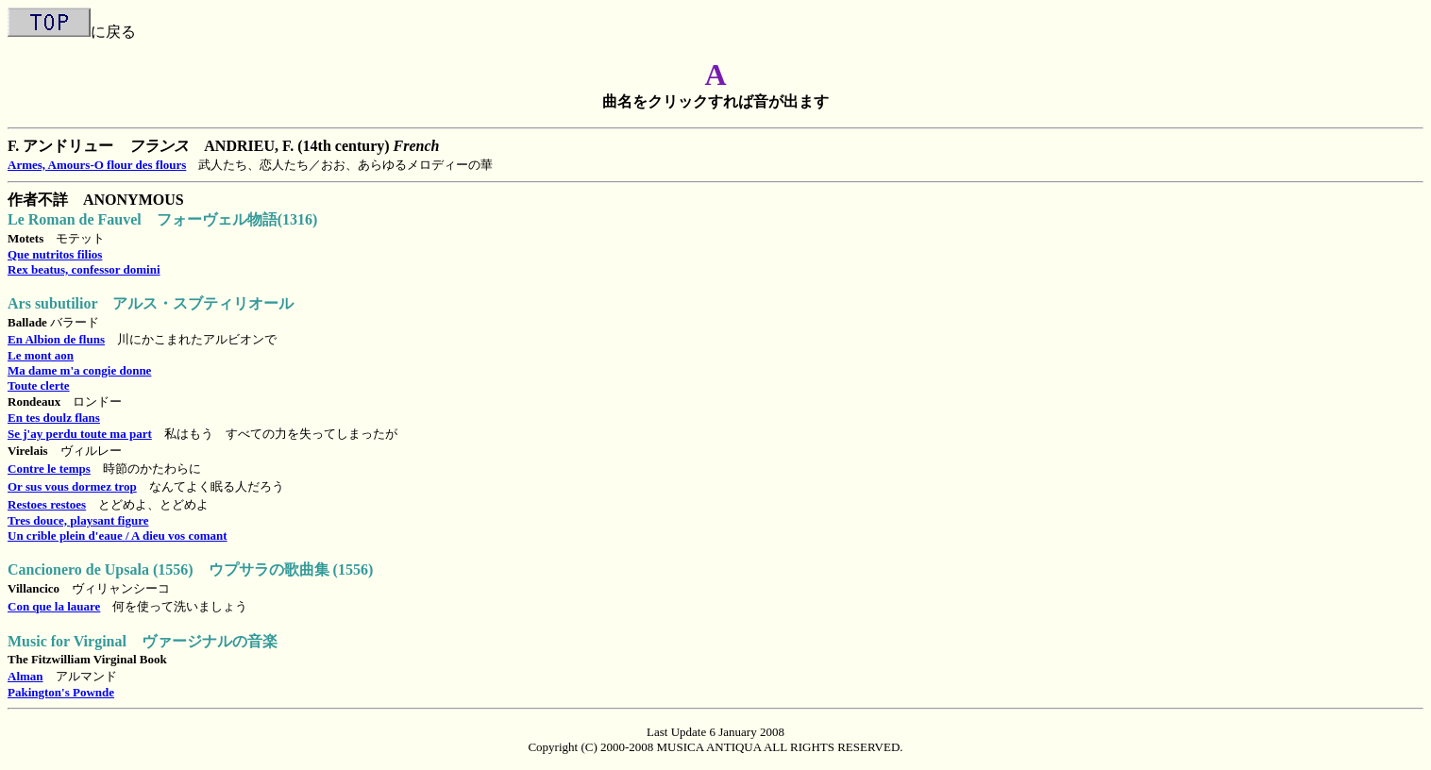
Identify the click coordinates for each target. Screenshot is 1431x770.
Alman (25, 676)
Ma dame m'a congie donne (79, 370)
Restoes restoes (47, 504)
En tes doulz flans (54, 417)
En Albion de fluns (56, 339)
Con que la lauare (54, 606)
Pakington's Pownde (61, 692)
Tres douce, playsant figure (78, 520)
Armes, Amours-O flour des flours (97, 165)
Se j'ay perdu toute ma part (80, 434)
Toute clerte (39, 385)
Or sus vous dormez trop (72, 486)
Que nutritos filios (55, 254)
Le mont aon (41, 355)
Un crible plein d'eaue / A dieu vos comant (117, 535)
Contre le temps (49, 468)
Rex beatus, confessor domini (84, 269)
